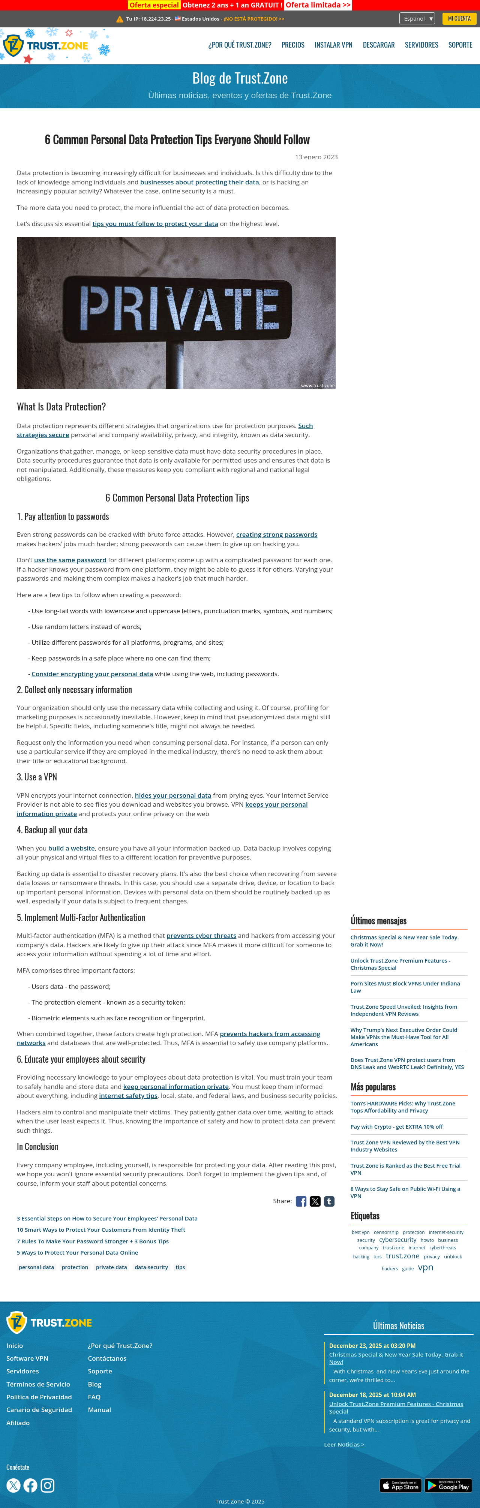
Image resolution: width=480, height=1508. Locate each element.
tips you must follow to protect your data (156, 223)
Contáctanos (107, 1358)
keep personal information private (176, 1086)
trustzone (393, 1247)
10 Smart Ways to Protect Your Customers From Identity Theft (101, 1229)
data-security (151, 1267)
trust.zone (403, 1256)
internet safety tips (128, 1095)
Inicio (14, 1345)
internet (417, 1247)
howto (427, 1240)
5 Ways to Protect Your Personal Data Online (77, 1252)
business (448, 1240)
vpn (426, 1267)
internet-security (446, 1232)
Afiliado (18, 1422)
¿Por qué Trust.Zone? (240, 45)
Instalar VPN (333, 45)
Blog (95, 1384)
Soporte (460, 45)
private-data (111, 1267)
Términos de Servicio (38, 1384)
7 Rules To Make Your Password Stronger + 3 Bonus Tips (93, 1241)
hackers (390, 1268)
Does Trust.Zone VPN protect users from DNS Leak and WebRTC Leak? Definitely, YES (407, 1063)
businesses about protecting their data (199, 182)
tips (180, 1267)
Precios (293, 45)
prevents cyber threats (201, 935)
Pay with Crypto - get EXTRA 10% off (397, 1126)
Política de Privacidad (39, 1397)
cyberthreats (443, 1247)
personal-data (36, 1267)
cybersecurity (397, 1239)
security (366, 1240)
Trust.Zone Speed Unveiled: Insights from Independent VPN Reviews (404, 1010)
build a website (71, 848)
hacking (361, 1256)
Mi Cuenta (459, 19)
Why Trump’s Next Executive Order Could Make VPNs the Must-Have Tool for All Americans (404, 1037)
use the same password (70, 560)
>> (318, 5)
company (368, 1247)
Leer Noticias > (344, 1444)
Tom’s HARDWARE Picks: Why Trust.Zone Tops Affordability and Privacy (403, 1107)
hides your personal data (173, 795)
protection (75, 1267)
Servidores (421, 45)
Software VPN (27, 1358)
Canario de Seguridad (39, 1409)
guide (408, 1268)
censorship (386, 1232)
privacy (432, 1256)
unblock (453, 1256)
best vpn (361, 1232)
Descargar (379, 45)
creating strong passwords (276, 534)
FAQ (94, 1397)
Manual (99, 1409)
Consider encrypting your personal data (92, 673)
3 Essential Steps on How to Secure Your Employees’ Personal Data (107, 1218)
